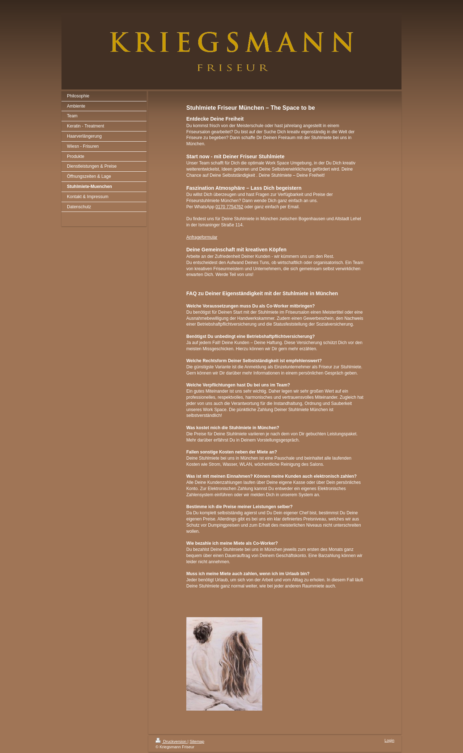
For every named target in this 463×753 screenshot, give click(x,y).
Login (389, 740)
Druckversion (171, 741)
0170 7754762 (229, 206)
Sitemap (197, 741)
